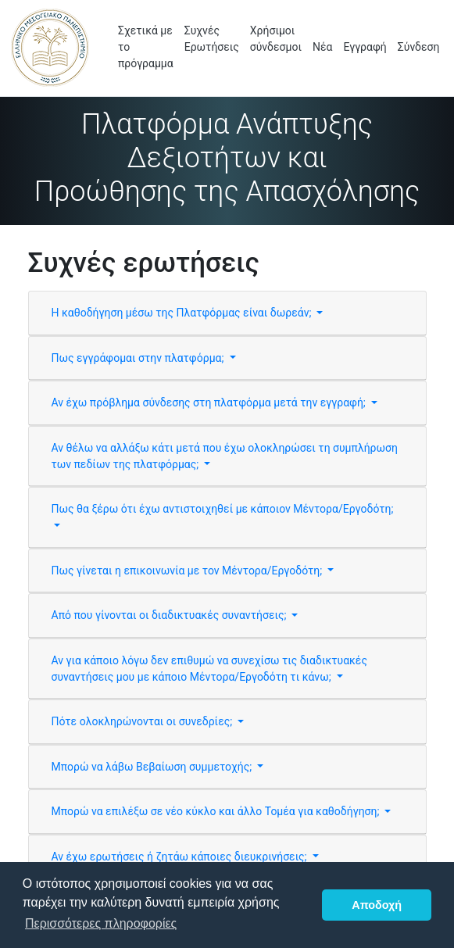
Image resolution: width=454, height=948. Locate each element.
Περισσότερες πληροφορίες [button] (101, 923)
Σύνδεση (419, 47)
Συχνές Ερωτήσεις (211, 38)
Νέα (322, 47)
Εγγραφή (364, 47)
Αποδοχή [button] (377, 905)
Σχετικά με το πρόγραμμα (145, 47)
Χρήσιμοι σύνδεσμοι (276, 38)
